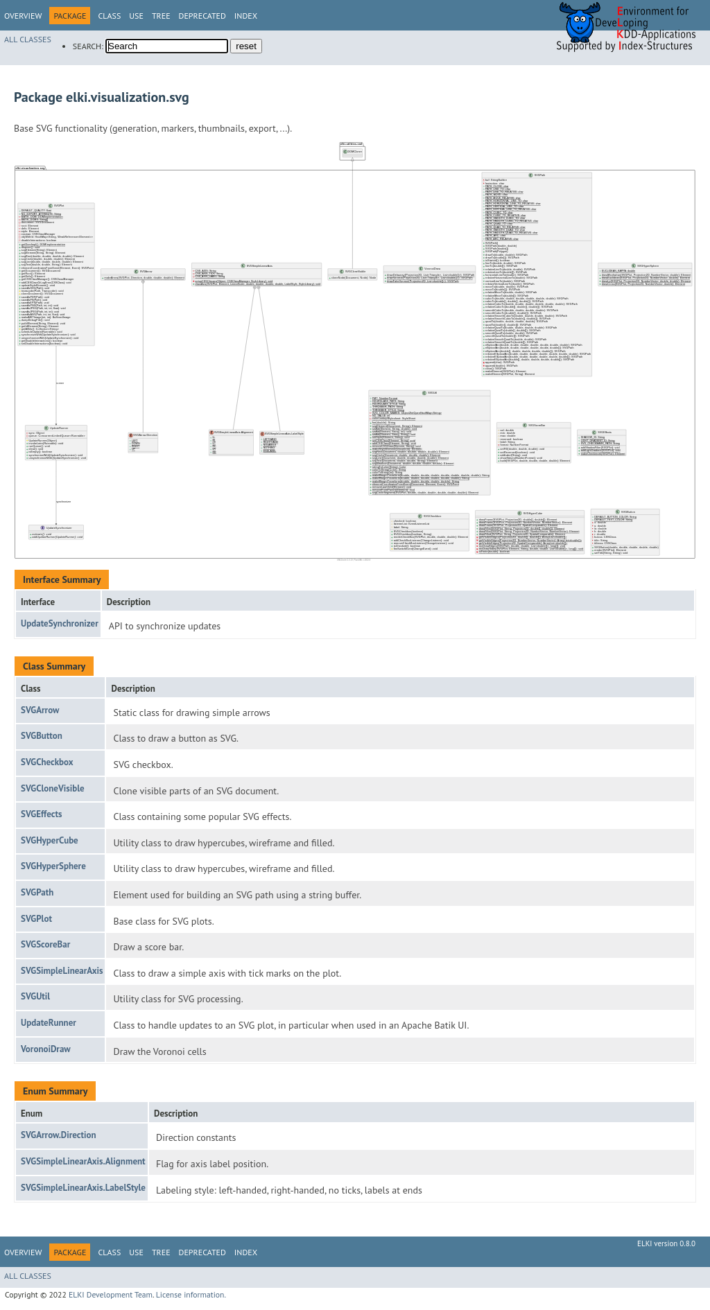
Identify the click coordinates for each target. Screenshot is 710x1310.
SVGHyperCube (49, 840)
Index (245, 15)
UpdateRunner (48, 1023)
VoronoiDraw (46, 1049)
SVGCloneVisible (53, 788)
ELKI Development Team (111, 1294)
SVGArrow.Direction (58, 1135)
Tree (161, 15)
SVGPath (37, 892)
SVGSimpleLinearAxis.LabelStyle (83, 1188)
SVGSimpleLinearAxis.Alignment (83, 1161)
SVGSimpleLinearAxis (62, 971)
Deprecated (202, 15)
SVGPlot (36, 919)
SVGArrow (40, 710)
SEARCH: (88, 46)
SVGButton (41, 736)
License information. (191, 1294)
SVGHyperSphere (53, 866)
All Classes (27, 39)
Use (136, 15)
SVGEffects (41, 814)
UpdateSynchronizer (59, 623)
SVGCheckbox (47, 762)
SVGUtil (35, 996)
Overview (23, 15)
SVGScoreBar (45, 944)
